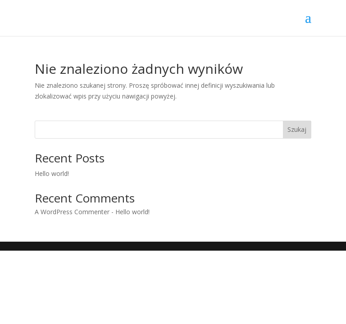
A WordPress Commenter (72, 211)
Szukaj (296, 129)
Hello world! (52, 173)
